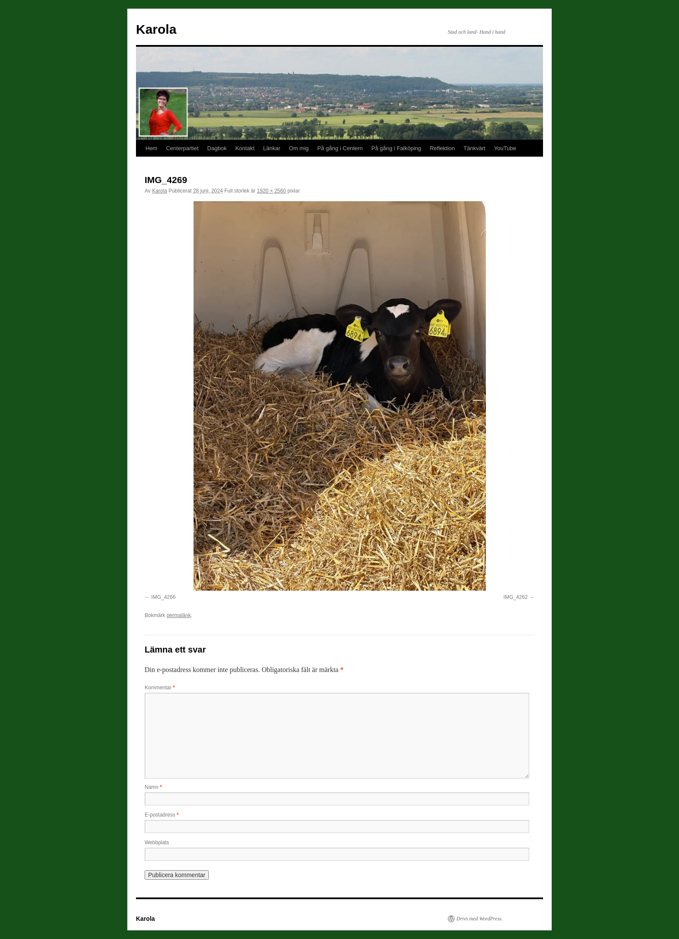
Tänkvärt (474, 148)
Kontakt (244, 148)
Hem (151, 148)
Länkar (272, 148)
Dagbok (217, 148)
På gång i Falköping (396, 148)
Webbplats (157, 842)
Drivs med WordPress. (479, 919)
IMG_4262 (516, 597)
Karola (156, 29)
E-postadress (162, 815)
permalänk (179, 615)
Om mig (299, 148)
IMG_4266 (163, 597)
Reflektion (442, 148)
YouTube (505, 148)
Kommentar (160, 688)
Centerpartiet (182, 148)
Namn (153, 787)
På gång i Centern (340, 148)
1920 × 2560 (271, 191)
